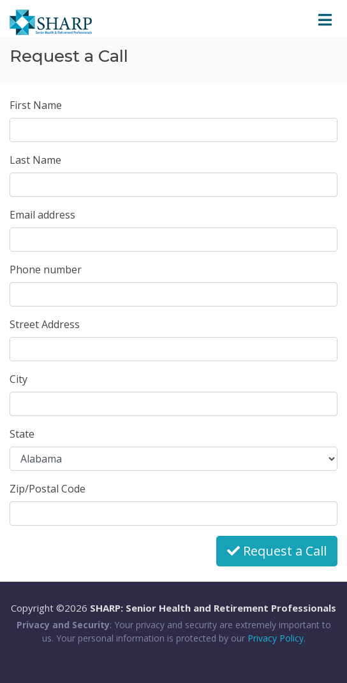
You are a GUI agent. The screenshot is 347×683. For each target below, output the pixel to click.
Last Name (35, 160)
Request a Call (277, 550)
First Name (36, 105)
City (18, 379)
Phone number (46, 269)
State (22, 434)
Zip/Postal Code (47, 489)
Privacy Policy (275, 638)
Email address (42, 215)
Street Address (45, 324)
